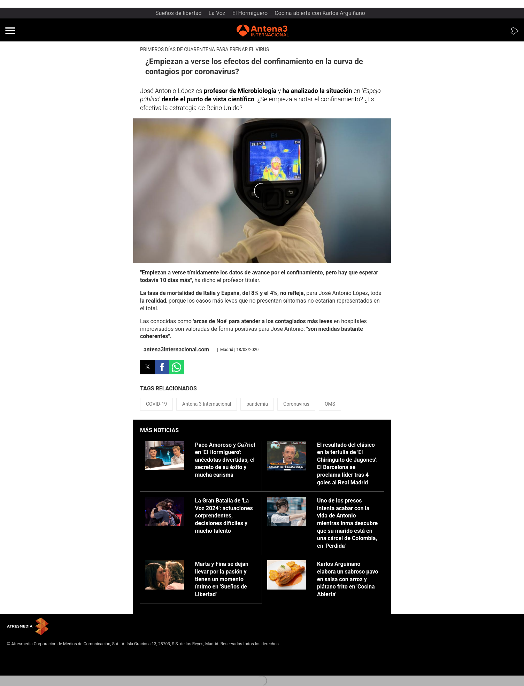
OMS (330, 404)
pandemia (257, 404)
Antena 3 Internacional (206, 404)
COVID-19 (156, 404)
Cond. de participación (28, 671)
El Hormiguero (250, 13)
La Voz (217, 13)
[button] (10, 30)
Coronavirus (296, 404)
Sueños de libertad (178, 13)
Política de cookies (25, 666)
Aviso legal (17, 654)
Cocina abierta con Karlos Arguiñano (320, 13)
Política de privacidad (27, 660)
